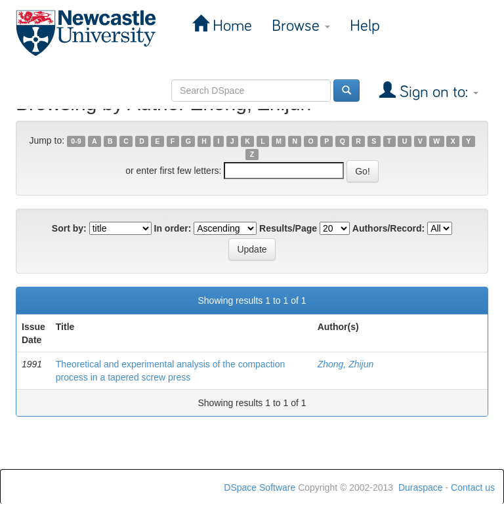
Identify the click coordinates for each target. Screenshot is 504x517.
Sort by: (69, 228)
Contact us (473, 487)
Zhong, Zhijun (346, 364)
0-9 (76, 141)
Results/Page (288, 228)
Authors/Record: (388, 228)
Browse (301, 26)
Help (365, 26)
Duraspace (420, 487)
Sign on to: (437, 92)
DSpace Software (259, 487)
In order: (173, 228)
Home (230, 26)
